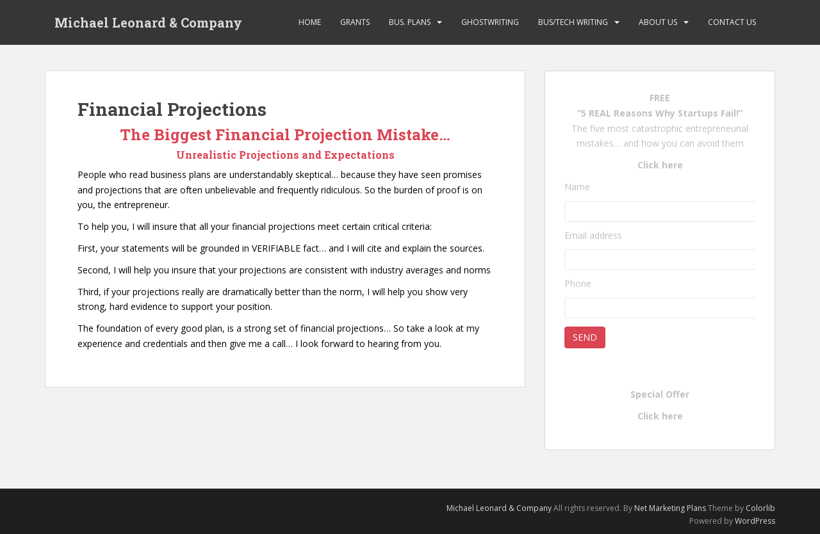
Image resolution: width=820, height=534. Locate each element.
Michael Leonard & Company (148, 22)
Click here (660, 165)
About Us (658, 22)
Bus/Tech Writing (573, 22)
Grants (355, 22)
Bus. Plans (409, 22)
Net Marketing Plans (671, 508)
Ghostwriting (490, 22)
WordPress (755, 520)
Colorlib (760, 508)
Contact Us (732, 22)
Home (310, 22)
